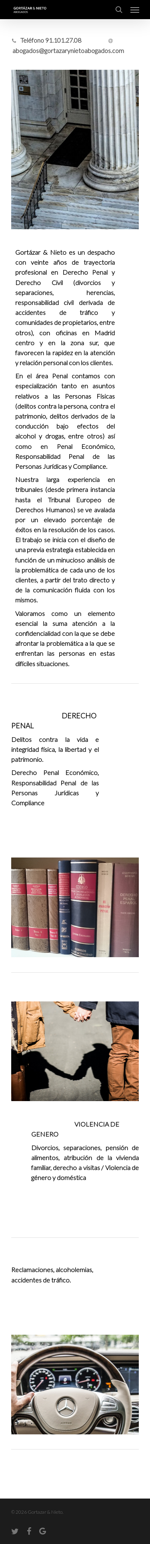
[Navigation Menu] (134, 10)
